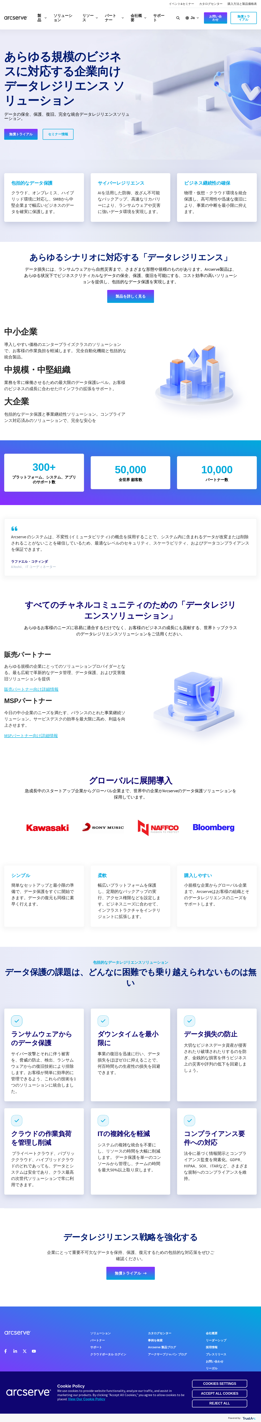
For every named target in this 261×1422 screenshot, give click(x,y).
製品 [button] (42, 18)
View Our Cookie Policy (86, 1399)
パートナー (114, 18)
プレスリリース (216, 1354)
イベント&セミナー (181, 4)
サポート (158, 18)
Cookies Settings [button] (219, 1383)
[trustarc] (249, 1417)
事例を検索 (155, 1340)
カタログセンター (211, 4)
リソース (90, 18)
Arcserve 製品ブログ (162, 1347)
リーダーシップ (216, 1340)
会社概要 (138, 18)
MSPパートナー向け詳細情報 (31, 735)
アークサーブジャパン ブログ (167, 1354)
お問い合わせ (214, 1361)
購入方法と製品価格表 (242, 4)
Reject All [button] (219, 1403)
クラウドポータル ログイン (108, 1354)
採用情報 (212, 1347)
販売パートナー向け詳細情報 (31, 689)
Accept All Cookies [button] (219, 1393)
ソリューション (62, 18)
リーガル (212, 1368)
